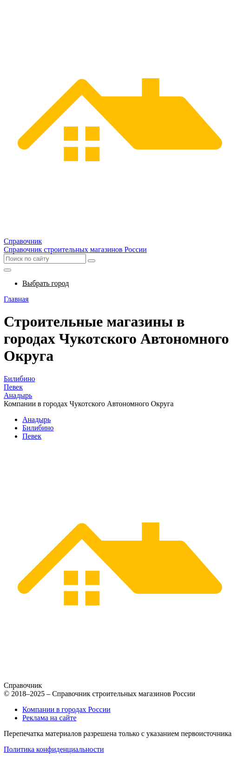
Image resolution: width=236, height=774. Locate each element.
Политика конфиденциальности (54, 749)
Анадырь (18, 395)
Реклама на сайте (49, 718)
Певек (13, 387)
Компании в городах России (66, 709)
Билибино (19, 379)
